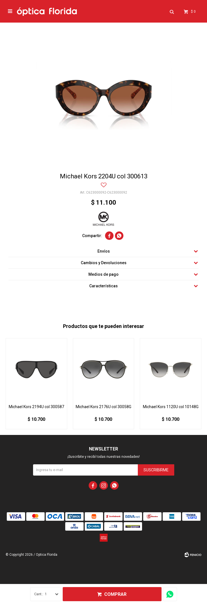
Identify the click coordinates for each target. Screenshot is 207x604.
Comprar (115, 594)
